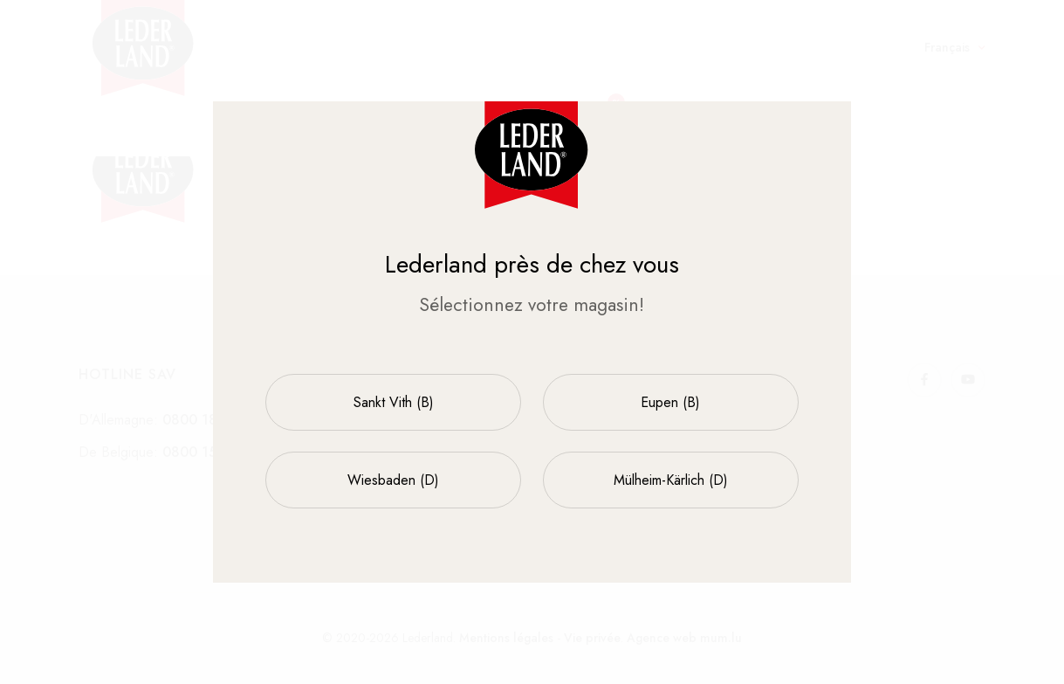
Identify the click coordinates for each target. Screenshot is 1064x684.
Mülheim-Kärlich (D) (671, 480)
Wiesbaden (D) (393, 480)
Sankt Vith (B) (394, 402)
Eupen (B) (670, 402)
